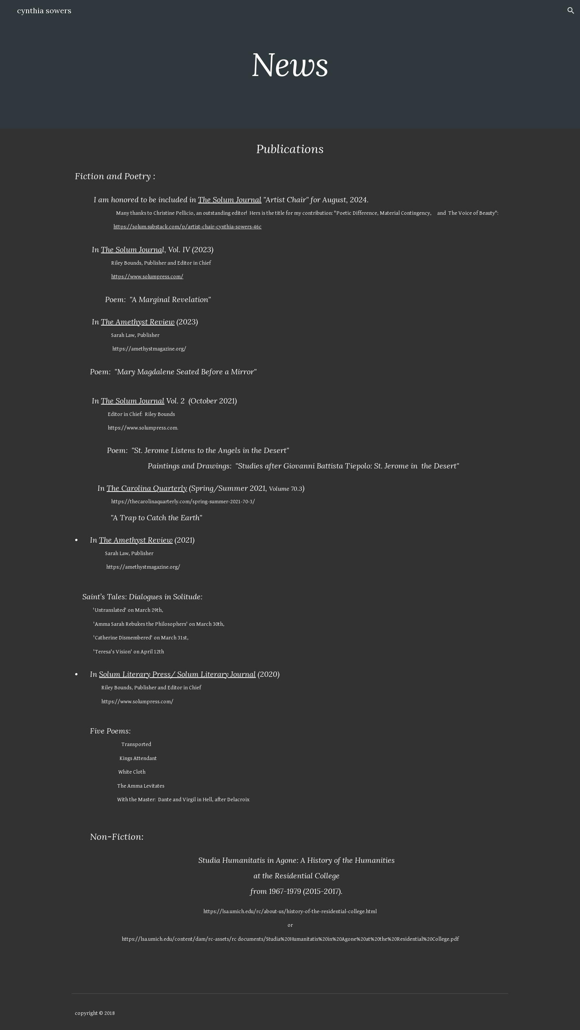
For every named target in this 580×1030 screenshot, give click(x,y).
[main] (290, 64)
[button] (571, 11)
